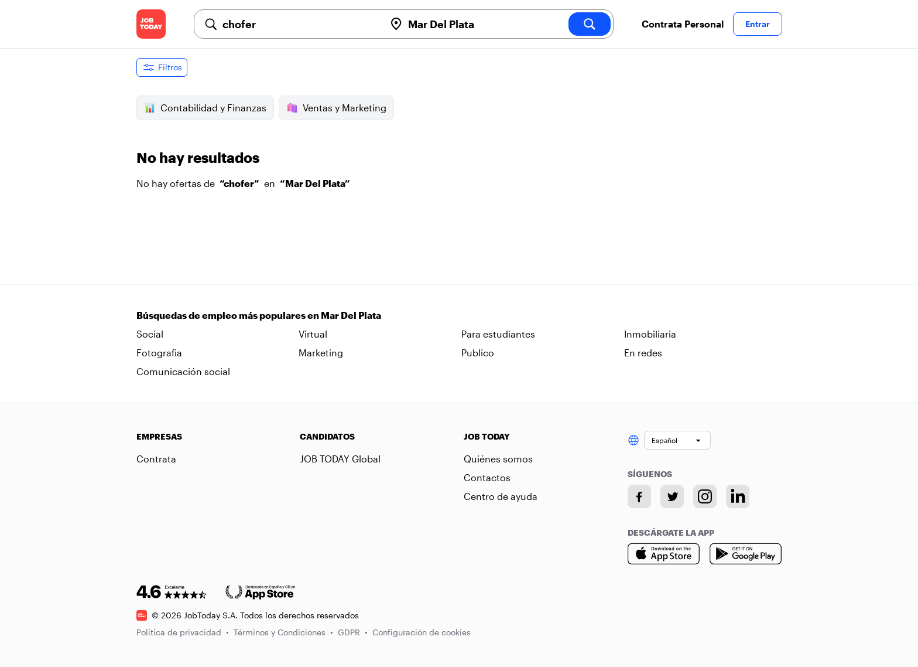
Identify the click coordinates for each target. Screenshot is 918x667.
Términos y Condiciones (283, 632)
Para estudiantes (498, 333)
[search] (589, 24)
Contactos (487, 477)
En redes (643, 352)
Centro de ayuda (500, 496)
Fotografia (159, 352)
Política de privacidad (182, 632)
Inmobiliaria (650, 333)
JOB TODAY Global (340, 458)
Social (149, 333)
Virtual (313, 333)
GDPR (353, 632)
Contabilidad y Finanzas (205, 108)
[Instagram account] (705, 496)
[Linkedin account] (737, 496)
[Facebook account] (639, 496)
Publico (477, 352)
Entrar (757, 24)
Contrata (156, 458)
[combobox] (299, 24)
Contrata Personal (683, 23)
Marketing (321, 352)
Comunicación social (183, 371)
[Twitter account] (672, 496)
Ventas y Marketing (336, 108)
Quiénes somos (498, 458)
